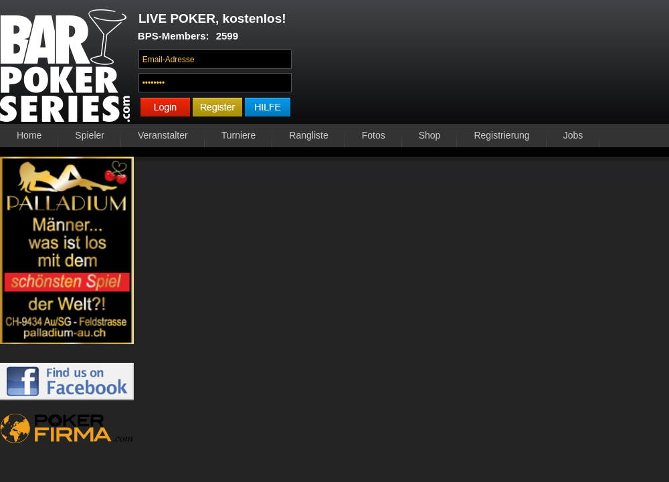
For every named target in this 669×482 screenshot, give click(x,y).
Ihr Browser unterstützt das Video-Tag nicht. (484, 64)
